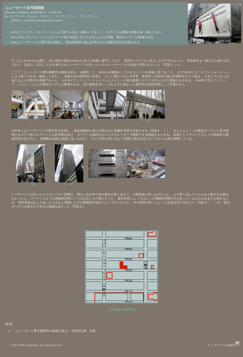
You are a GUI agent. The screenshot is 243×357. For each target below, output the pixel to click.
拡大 (148, 120)
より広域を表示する (122, 309)
